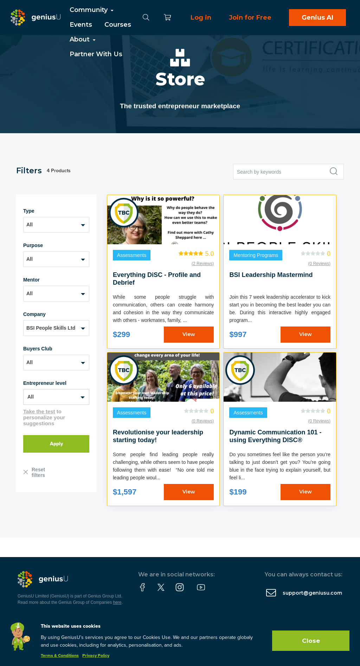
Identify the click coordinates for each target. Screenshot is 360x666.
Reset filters (38, 472)
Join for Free (250, 17)
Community (92, 10)
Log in (201, 17)
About (83, 39)
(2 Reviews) (203, 263)
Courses (117, 24)
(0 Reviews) (319, 263)
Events (81, 24)
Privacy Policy (95, 656)
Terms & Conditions (60, 656)
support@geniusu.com (312, 593)
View (188, 334)
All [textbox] (29, 224)
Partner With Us (96, 54)
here (117, 602)
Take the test (39, 411)
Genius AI (317, 17)
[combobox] (56, 225)
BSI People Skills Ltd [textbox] (50, 328)
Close (311, 640)
